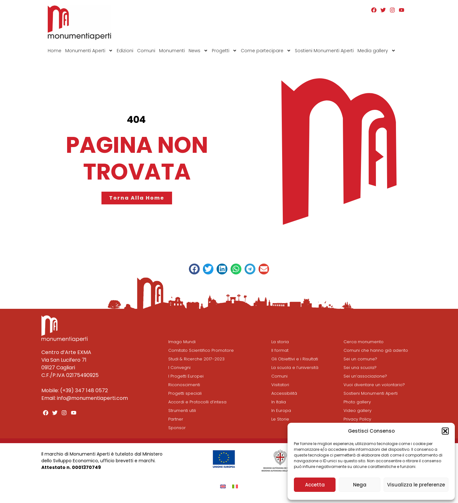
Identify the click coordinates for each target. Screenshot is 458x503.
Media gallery (376, 50)
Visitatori (280, 385)
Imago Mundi (182, 342)
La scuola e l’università (294, 368)
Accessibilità (284, 393)
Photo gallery (357, 402)
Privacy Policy (357, 419)
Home (54, 50)
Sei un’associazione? (365, 376)
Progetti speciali (185, 393)
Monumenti (172, 50)
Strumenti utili (182, 410)
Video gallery (357, 410)
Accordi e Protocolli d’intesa (197, 402)
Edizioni (125, 50)
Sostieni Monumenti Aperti (324, 50)
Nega (359, 484)
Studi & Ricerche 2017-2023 (196, 359)
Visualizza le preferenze (416, 484)
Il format (279, 350)
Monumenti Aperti (89, 50)
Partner (175, 419)
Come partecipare (266, 50)
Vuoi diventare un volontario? (374, 385)
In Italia (278, 402)
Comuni (146, 50)
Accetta (315, 484)
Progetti (224, 50)
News (198, 50)
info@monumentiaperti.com (92, 398)
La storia (280, 342)
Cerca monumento (364, 342)
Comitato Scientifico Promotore (201, 350)
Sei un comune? (360, 359)
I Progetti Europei (186, 376)
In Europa (281, 410)
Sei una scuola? (360, 368)
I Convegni (179, 368)
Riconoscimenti (184, 385)
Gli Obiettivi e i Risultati (294, 359)
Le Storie (280, 419)
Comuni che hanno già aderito (376, 350)
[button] (445, 431)
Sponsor (177, 428)
